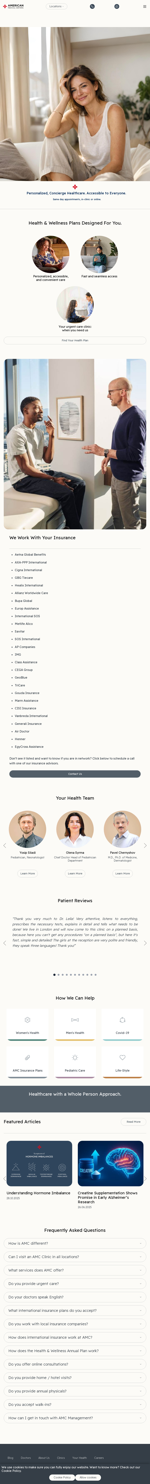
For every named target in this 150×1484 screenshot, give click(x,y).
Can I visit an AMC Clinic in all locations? (43, 1257)
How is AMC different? (28, 1243)
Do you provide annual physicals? (37, 1391)
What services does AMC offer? (36, 1270)
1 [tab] (54, 975)
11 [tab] (96, 975)
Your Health (79, 1458)
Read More (133, 1121)
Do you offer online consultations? (38, 1364)
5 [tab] (71, 975)
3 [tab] (63, 975)
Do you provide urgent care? (33, 1283)
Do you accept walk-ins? (29, 1404)
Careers (99, 1458)
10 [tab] (91, 975)
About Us (44, 1458)
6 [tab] (75, 975)
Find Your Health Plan (75, 340)
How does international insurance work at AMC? (50, 1337)
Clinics (61, 1458)
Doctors (26, 1458)
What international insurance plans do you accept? (52, 1310)
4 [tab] (67, 975)
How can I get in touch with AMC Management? (50, 1418)
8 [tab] (83, 975)
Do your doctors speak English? (35, 1297)
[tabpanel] (75, 932)
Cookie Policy (62, 1477)
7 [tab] (79, 975)
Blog (10, 1458)
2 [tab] (58, 975)
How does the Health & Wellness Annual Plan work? (53, 1351)
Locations (55, 6)
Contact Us (75, 774)
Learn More (27, 873)
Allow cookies (88, 1477)
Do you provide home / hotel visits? (39, 1377)
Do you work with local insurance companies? (48, 1324)
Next (145, 845)
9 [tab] (87, 975)
